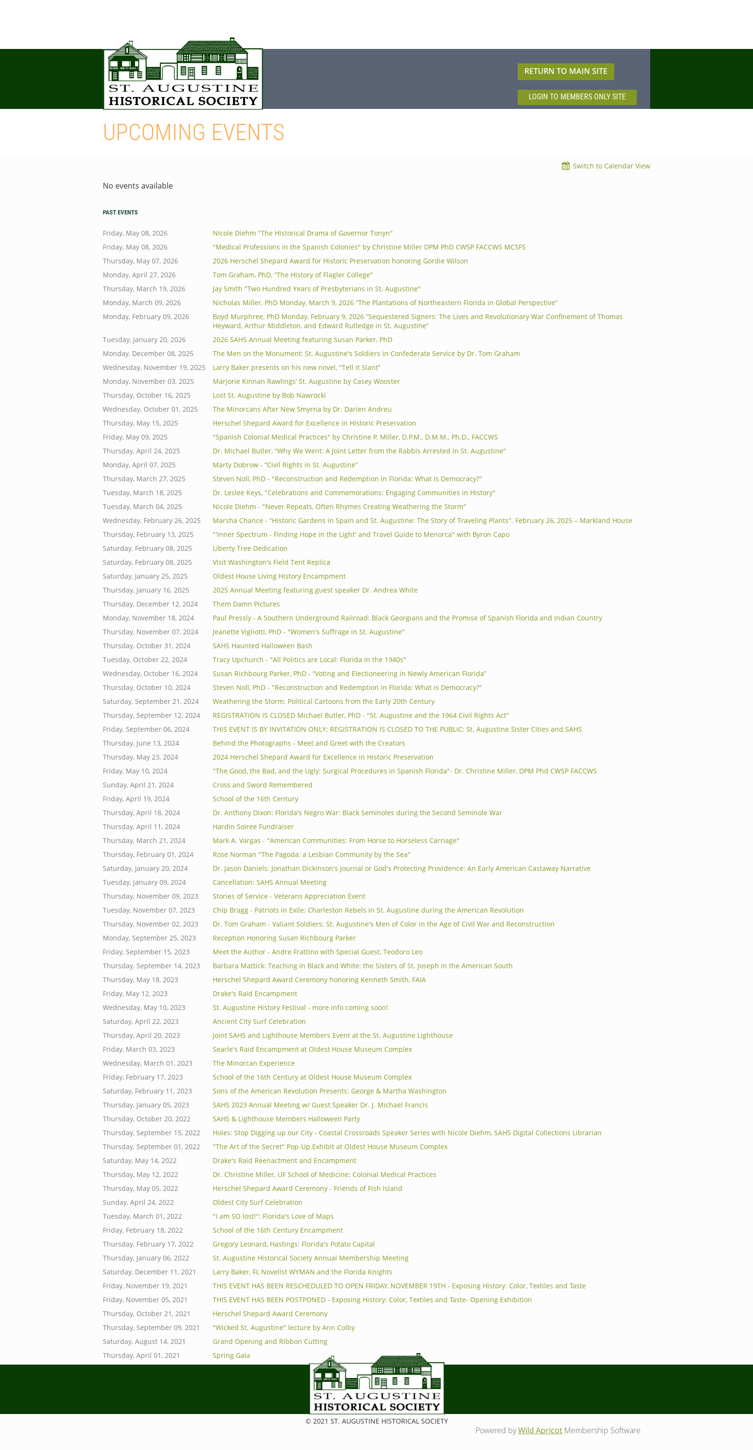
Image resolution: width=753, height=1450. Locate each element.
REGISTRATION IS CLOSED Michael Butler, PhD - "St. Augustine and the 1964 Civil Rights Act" (361, 715)
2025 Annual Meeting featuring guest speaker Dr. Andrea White (315, 589)
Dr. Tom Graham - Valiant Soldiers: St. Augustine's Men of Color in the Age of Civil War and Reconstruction (384, 923)
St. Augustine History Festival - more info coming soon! (300, 1007)
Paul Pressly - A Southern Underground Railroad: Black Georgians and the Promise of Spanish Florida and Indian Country (407, 617)
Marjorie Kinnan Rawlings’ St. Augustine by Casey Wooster (306, 381)
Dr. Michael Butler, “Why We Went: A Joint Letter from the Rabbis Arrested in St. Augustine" (359, 450)
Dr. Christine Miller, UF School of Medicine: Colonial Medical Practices (325, 1174)
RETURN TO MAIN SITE (565, 71)
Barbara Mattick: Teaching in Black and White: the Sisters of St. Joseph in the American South (363, 965)
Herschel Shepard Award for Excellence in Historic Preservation (314, 423)
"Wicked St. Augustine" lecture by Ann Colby (284, 1327)
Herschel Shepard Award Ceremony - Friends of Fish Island (307, 1188)
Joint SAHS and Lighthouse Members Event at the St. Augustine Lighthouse (333, 1035)
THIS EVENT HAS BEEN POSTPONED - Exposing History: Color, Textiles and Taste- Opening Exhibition (372, 1299)
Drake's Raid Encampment (255, 993)
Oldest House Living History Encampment (279, 576)
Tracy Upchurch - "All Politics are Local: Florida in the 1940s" (309, 659)
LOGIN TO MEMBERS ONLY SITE (577, 96)
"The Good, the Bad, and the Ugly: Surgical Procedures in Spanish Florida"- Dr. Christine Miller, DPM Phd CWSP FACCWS (405, 770)
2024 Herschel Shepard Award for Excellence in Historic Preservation (323, 756)
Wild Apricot (540, 1430)
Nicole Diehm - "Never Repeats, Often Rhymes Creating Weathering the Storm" (339, 506)
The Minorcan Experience (254, 1063)
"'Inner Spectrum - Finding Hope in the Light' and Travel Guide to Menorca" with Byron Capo (361, 534)
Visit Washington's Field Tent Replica (271, 562)
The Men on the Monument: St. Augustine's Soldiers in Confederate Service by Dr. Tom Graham (366, 353)
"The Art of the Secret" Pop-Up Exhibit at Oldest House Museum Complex (330, 1146)
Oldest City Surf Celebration (258, 1202)
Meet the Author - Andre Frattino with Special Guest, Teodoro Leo (318, 951)
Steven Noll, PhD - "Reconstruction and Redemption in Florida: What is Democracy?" (347, 478)
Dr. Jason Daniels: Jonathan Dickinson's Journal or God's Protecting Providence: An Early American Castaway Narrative (402, 868)
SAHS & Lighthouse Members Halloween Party (286, 1118)
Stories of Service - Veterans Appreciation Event (289, 896)
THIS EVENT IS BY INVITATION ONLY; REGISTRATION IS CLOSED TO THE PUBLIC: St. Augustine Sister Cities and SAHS (397, 729)
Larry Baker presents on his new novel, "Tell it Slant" (297, 367)
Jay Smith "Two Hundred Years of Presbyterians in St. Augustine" (317, 288)
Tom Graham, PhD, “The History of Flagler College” (293, 274)
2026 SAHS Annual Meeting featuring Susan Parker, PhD (302, 339)
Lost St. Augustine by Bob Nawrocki (269, 395)
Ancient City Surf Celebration (259, 1021)
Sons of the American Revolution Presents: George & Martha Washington (330, 1090)
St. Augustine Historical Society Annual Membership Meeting (311, 1257)
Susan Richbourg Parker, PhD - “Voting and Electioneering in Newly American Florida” (349, 673)
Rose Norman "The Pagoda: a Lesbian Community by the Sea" (312, 854)
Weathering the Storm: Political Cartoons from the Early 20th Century (324, 701)
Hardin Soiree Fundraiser (253, 826)
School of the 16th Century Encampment (278, 1230)
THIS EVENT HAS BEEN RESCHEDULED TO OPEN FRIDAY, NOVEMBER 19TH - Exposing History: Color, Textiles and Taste (399, 1285)
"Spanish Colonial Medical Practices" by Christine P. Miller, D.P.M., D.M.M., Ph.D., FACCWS (355, 436)
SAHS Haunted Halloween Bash (263, 645)
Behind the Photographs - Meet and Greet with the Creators (309, 743)
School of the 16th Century (255, 798)
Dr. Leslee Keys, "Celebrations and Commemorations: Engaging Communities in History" (354, 492)
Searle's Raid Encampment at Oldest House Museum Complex (312, 1049)
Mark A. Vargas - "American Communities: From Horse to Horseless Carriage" (336, 840)
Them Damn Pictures (246, 603)
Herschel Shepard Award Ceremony (270, 1313)
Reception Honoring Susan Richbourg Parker (284, 937)
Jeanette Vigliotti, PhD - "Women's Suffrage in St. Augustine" (309, 631)
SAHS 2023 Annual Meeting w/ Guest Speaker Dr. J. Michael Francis (320, 1104)
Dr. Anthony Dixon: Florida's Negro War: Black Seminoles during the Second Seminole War (357, 812)
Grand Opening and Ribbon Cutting (270, 1341)
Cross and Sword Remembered (263, 784)
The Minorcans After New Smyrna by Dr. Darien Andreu (302, 409)
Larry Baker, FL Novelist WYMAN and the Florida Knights (302, 1271)
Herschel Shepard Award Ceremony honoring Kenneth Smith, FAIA (319, 979)
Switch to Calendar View (611, 165)
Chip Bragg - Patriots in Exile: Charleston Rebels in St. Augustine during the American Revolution (368, 910)
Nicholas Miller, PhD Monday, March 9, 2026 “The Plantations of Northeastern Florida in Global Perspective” (385, 302)
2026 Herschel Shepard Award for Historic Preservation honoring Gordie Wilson (340, 260)
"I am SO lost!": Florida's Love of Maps (273, 1216)
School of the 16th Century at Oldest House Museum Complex (312, 1077)
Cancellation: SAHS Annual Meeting (270, 882)
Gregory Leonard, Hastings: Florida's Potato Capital (294, 1243)
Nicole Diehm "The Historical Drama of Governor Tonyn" (303, 233)
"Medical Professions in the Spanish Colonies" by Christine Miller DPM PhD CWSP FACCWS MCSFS (369, 246)
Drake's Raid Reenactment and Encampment (284, 1160)
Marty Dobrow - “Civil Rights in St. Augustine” (285, 464)
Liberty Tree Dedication (250, 548)
